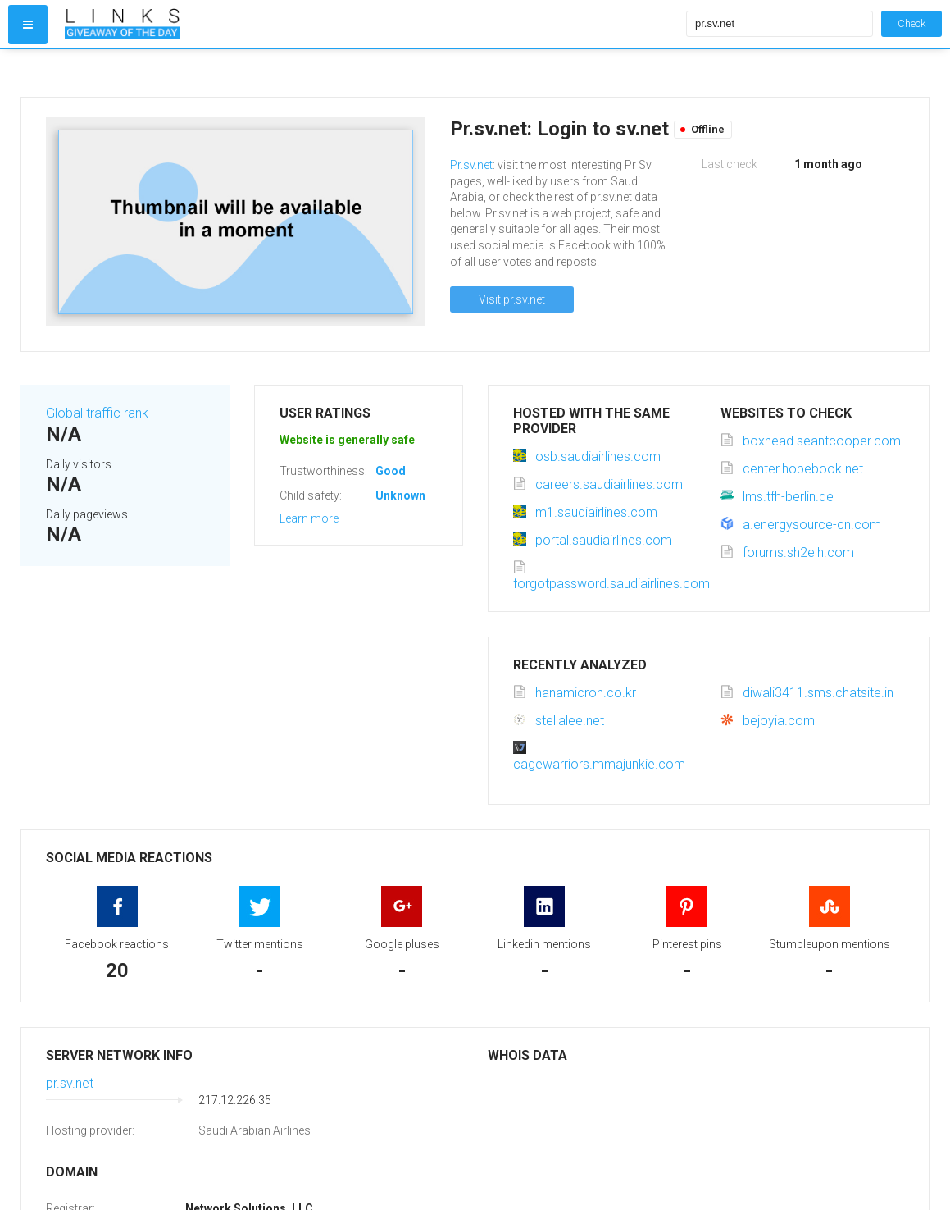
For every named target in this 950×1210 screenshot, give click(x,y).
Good (390, 470)
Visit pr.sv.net (512, 299)
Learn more (309, 518)
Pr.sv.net (471, 164)
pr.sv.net (69, 1083)
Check (911, 23)
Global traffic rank (97, 413)
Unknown (400, 495)
